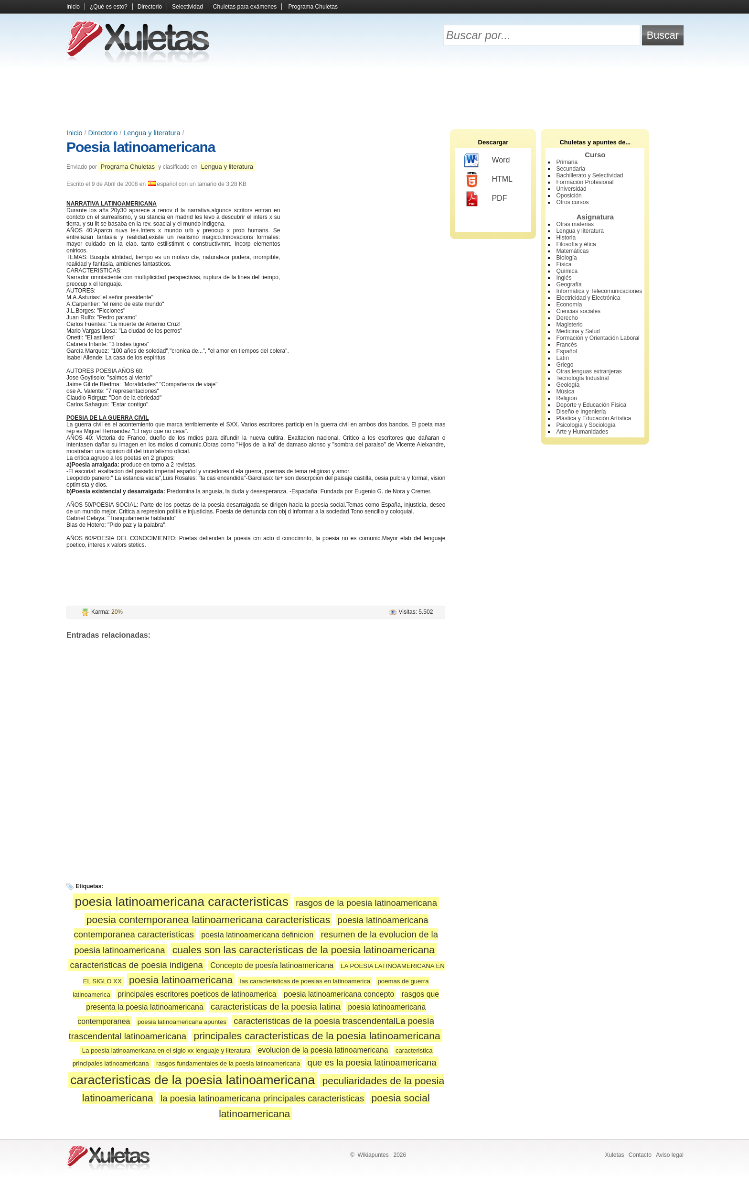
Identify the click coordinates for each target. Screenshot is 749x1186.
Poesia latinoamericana (140, 147)
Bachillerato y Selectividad (589, 175)
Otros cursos (572, 202)
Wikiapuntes (372, 1155)
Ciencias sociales (578, 311)
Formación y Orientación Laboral (597, 338)
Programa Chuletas (313, 6)
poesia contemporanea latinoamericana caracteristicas (208, 919)
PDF (485, 199)
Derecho (567, 318)
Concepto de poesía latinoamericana (271, 965)
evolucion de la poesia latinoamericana (323, 1050)
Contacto (640, 1155)
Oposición (568, 195)
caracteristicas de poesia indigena (136, 965)
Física (563, 264)
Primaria (567, 162)
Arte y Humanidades (582, 431)
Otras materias (575, 224)
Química (567, 271)
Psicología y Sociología (585, 425)
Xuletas (614, 1155)
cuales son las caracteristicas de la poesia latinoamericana (303, 949)
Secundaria (570, 168)
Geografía (568, 284)
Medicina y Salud (577, 331)
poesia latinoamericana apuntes (182, 1021)
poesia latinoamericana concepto (339, 994)
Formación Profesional (584, 182)
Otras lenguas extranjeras (588, 371)
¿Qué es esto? (109, 6)
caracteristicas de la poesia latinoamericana (192, 1080)
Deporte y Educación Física (591, 405)
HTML (488, 179)
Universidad (571, 188)
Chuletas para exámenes (245, 6)
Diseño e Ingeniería (581, 411)
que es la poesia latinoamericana (372, 1062)
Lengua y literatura (151, 133)
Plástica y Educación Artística (593, 418)
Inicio (73, 6)
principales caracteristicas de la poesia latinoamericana (316, 1035)
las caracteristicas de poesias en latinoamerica (305, 981)
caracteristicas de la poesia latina (276, 1006)
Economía (569, 304)
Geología (567, 384)
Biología (566, 257)
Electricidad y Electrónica (588, 297)
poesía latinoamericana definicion (257, 935)
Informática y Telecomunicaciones (599, 291)
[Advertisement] (374, 96)
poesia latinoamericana (181, 979)
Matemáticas (572, 251)
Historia (566, 237)
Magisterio (569, 324)
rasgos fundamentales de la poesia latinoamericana (228, 1063)
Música (565, 391)
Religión (566, 398)
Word (487, 160)
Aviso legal (670, 1155)
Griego (564, 364)
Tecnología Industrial (582, 378)
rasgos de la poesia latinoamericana (366, 903)
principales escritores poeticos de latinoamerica (197, 994)
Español (566, 351)
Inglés (563, 277)
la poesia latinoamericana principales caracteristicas (262, 1098)
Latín (562, 358)
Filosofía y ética (576, 244)
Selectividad (187, 6)
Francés (566, 344)
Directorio (150, 6)
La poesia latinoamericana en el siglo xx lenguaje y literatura (166, 1050)
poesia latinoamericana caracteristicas (181, 901)
